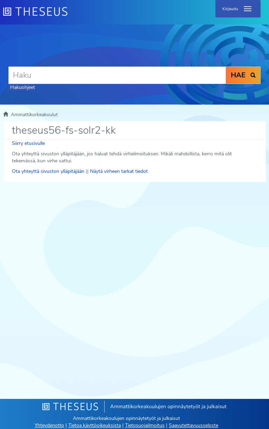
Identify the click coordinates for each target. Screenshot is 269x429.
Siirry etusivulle (28, 143)
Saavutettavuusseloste (193, 425)
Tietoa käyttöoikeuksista (94, 425)
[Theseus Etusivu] (73, 15)
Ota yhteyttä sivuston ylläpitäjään (48, 171)
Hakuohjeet (22, 87)
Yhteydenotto (49, 425)
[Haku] (117, 75)
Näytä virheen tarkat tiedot (119, 171)
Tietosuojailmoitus (145, 425)
